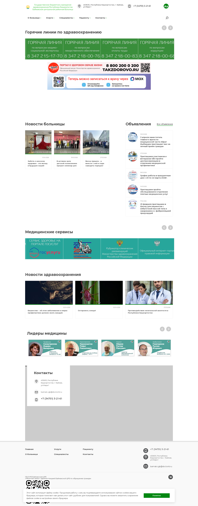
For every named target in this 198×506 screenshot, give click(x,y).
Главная (29, 449)
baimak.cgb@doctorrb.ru (51, 392)
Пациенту (84, 18)
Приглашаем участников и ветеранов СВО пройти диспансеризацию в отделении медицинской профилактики (153, 161)
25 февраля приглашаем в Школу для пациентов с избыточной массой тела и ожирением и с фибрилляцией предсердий (155, 208)
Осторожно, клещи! (87, 311)
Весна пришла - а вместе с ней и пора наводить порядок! (94, 163)
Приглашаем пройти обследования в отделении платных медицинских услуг (154, 191)
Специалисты (66, 18)
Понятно (157, 495)
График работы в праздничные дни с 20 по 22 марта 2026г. (155, 176)
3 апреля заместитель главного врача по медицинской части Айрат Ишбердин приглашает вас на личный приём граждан (155, 142)
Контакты (100, 18)
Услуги (50, 18)
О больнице (34, 18)
